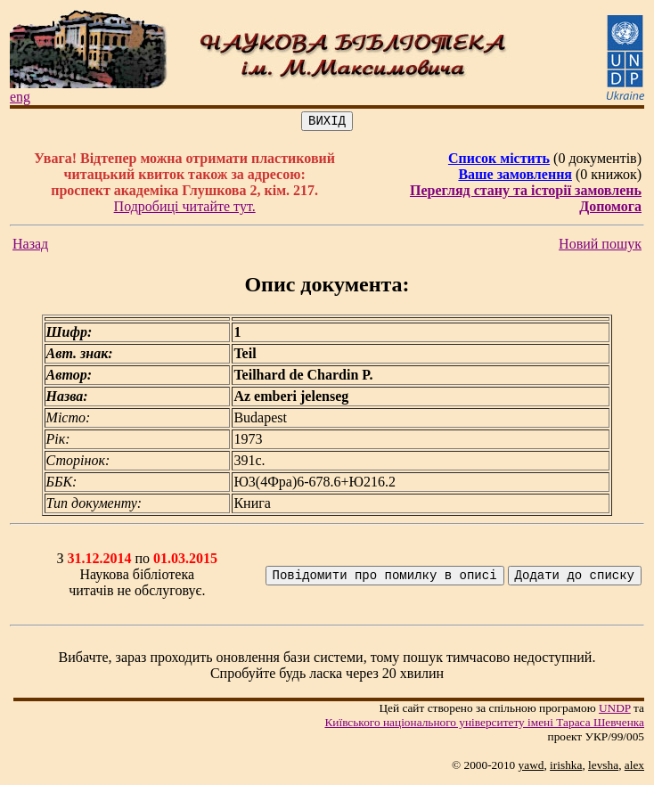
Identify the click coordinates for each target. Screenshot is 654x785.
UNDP (615, 710)
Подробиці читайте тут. (185, 209)
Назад (30, 246)
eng (20, 96)
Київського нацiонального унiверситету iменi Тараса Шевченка (484, 725)
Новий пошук (600, 246)
